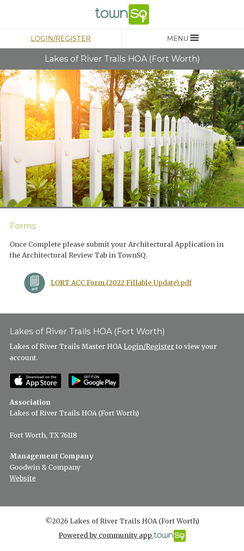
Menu (182, 39)
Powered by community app (122, 536)
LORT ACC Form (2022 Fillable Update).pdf (121, 282)
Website (23, 478)
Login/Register (61, 39)
